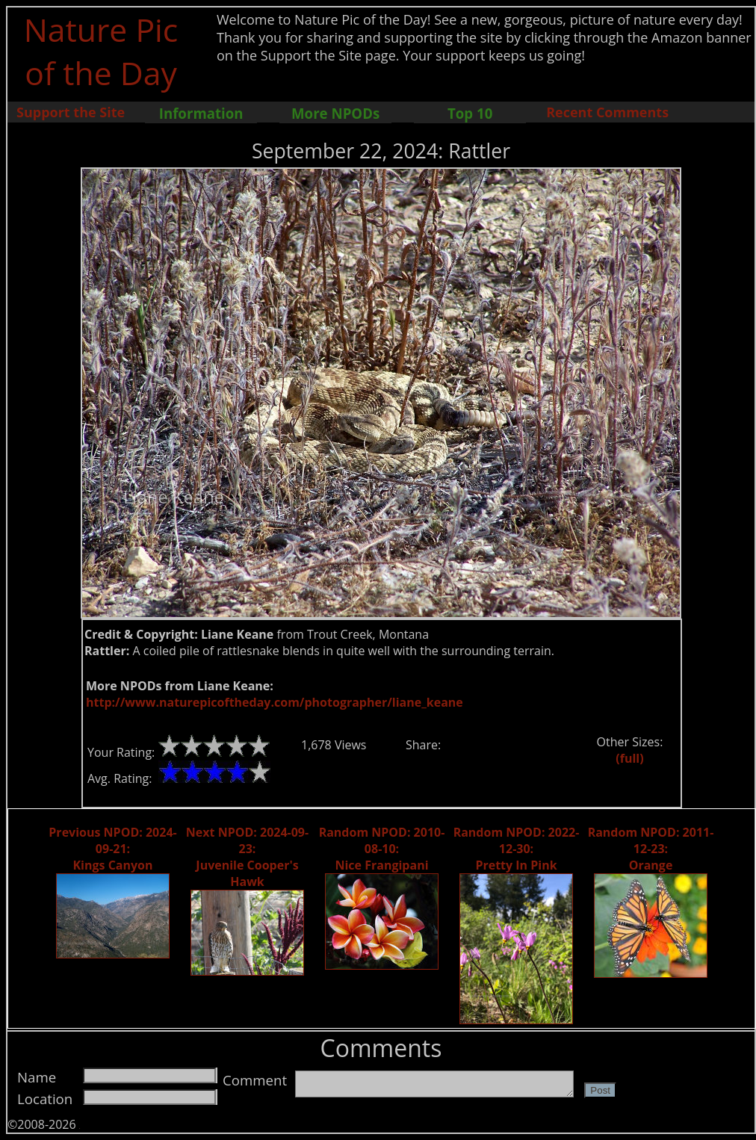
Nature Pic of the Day (101, 50)
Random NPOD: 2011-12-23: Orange (651, 848)
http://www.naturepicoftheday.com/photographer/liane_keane (274, 702)
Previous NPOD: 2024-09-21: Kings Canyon (112, 848)
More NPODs (335, 113)
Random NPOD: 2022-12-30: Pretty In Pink (516, 848)
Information (201, 113)
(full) (629, 758)
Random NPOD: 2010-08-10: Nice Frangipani (382, 848)
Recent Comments (607, 112)
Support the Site (70, 112)
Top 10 (469, 113)
